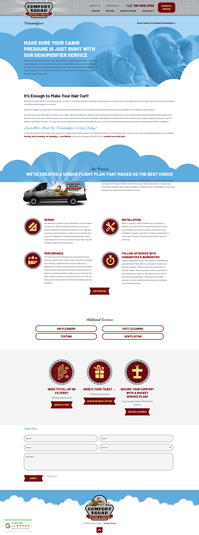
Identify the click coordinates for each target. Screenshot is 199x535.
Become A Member (137, 412)
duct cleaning (38, 136)
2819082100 (144, 5)
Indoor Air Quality (152, 23)
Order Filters (61, 405)
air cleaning (51, 136)
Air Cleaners (66, 328)
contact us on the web (114, 136)
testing (27, 136)
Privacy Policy (110, 523)
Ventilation (133, 336)
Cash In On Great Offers (99, 401)
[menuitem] (95, 6)
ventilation (66, 136)
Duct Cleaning (133, 328)
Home (140, 23)
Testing (66, 336)
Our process (99, 291)
